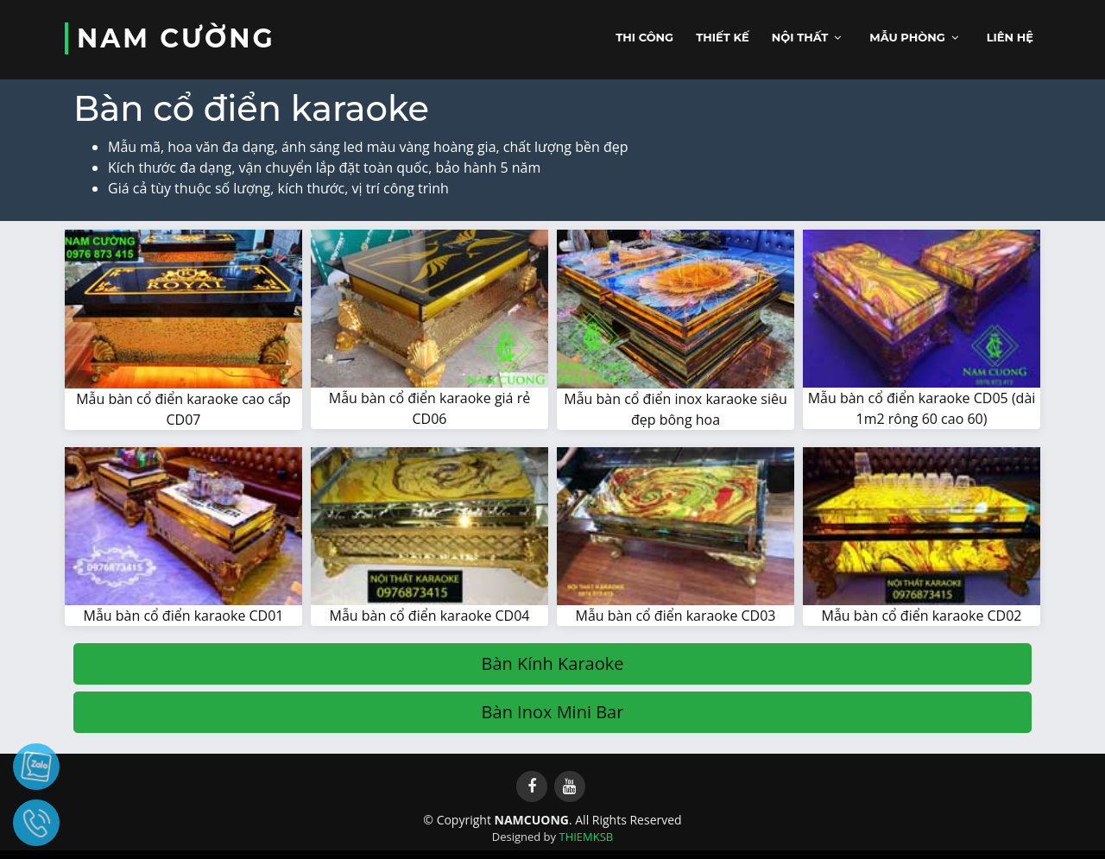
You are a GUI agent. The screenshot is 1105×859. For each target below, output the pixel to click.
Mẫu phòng (907, 37)
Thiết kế (722, 37)
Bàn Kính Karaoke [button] (553, 663)
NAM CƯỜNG (176, 38)
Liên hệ (1010, 37)
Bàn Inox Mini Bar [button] (553, 711)
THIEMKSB (586, 836)
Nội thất (800, 37)
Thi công (644, 37)
